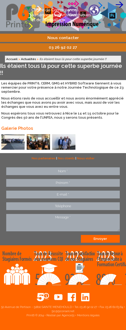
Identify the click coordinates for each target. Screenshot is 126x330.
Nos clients (66, 158)
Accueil (12, 59)
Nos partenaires (43, 158)
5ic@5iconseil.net (63, 311)
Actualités (28, 59)
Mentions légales (88, 315)
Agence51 (68, 315)
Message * (63, 222)
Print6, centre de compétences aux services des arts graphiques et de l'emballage (63, 15)
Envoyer (100, 239)
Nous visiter (85, 158)
